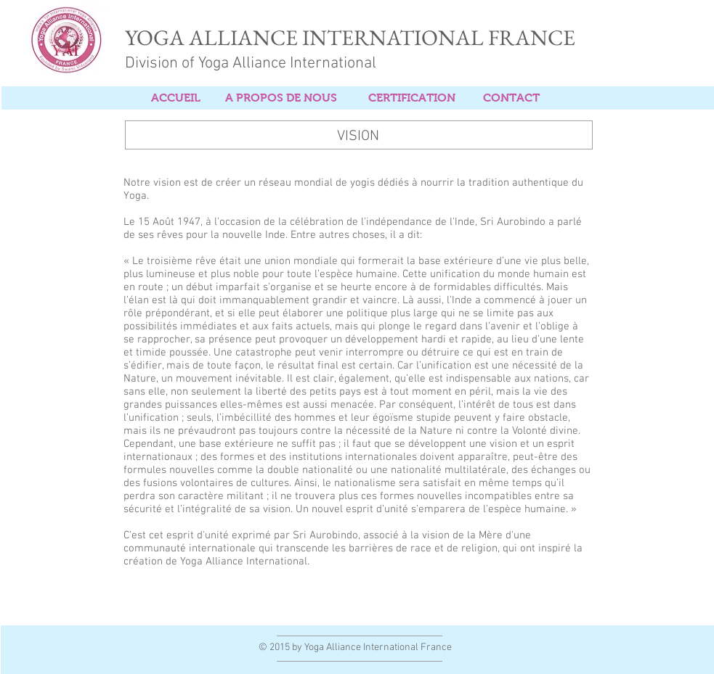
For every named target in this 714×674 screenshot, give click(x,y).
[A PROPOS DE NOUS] (281, 98)
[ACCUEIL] (176, 98)
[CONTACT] (511, 98)
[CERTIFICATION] (412, 98)
